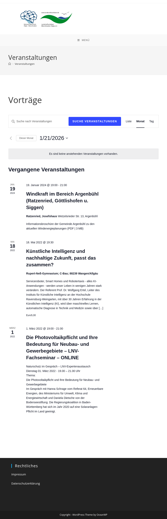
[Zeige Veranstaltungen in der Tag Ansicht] (151, 121)
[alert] (83, 153)
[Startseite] (9, 64)
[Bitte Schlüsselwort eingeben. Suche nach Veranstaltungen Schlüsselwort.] (39, 121)
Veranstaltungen (25, 64)
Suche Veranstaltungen (95, 121)
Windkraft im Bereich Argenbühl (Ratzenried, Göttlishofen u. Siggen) (62, 200)
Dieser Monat (26, 138)
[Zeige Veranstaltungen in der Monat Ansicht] (140, 121)
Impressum (18, 474)
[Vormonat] (10, 138)
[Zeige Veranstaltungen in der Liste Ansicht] (129, 121)
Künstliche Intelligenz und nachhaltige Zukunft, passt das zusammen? (61, 258)
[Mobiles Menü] (83, 40)
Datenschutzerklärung (25, 483)
